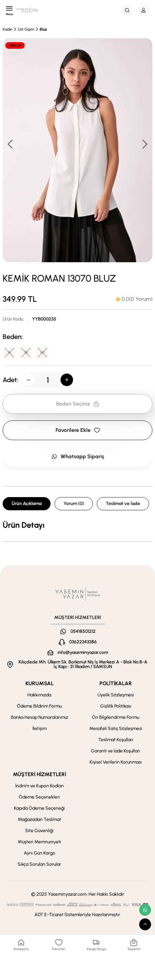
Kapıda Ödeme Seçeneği (39, 808)
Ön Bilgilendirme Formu (115, 717)
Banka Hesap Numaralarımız (39, 717)
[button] (144, 144)
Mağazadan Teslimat (39, 819)
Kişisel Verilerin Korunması (116, 762)
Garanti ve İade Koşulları (115, 751)
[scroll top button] (145, 924)
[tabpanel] (77, 525)
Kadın (8, 29)
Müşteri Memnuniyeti (39, 842)
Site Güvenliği (39, 830)
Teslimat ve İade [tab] (123, 503)
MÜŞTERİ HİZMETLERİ (39, 774)
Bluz (43, 29)
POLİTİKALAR (115, 683)
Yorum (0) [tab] (73, 503)
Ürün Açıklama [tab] (27, 503)
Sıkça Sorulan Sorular (39, 864)
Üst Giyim (26, 29)
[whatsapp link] (145, 910)
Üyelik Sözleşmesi (115, 695)
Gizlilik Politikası (115, 706)
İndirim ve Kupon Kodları (39, 786)
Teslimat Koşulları (115, 740)
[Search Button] (127, 10)
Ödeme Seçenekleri (39, 797)
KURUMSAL (39, 683)
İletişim (39, 728)
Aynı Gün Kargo (39, 853)
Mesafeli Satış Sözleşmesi (115, 728)
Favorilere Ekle (78, 430)
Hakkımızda (39, 695)
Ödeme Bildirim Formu (39, 706)
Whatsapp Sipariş (77, 456)
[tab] (134, 299)
